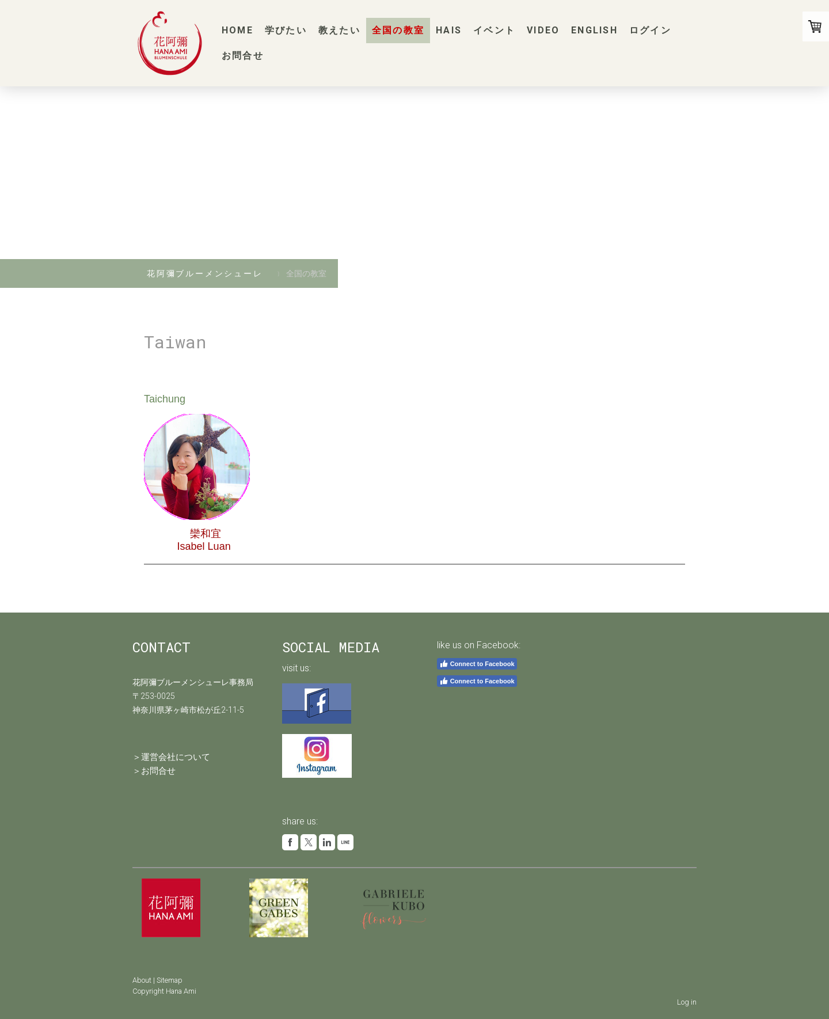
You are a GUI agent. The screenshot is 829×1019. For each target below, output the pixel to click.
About (141, 980)
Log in (687, 1002)
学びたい (286, 30)
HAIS (449, 30)
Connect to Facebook (477, 663)
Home (237, 30)
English (594, 30)
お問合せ (243, 55)
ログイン (650, 30)
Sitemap (169, 980)
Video (543, 30)
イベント (494, 30)
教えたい (339, 30)
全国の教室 (398, 30)
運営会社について (175, 757)
